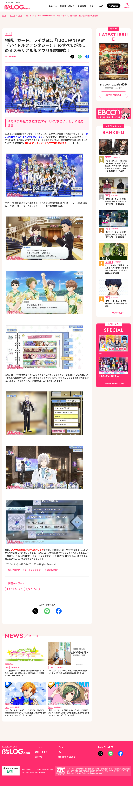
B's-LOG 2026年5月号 (113, 84)
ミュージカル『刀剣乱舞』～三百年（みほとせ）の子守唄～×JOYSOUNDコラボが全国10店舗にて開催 (116, 266)
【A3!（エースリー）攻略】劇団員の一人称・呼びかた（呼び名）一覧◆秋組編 (116, 200)
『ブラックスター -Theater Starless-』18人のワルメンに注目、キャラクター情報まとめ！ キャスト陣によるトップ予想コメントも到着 (116, 165)
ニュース (53, 6)
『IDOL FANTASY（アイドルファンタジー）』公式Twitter (31, 569)
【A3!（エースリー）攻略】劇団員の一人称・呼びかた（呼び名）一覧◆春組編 (116, 232)
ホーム (4, 16)
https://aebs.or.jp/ (96, 773)
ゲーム (20, 16)
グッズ (92, 6)
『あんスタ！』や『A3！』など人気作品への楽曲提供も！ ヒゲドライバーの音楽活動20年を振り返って (68, 673)
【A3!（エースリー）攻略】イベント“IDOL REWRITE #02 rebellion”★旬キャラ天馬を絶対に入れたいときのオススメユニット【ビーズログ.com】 (25, 720)
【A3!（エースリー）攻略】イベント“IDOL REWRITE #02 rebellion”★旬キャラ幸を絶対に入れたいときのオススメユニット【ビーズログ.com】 (68, 720)
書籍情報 (82, 6)
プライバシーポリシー (45, 769)
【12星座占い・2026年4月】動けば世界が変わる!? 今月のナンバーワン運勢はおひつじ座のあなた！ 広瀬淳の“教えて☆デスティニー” (25, 675)
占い (101, 6)
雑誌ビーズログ (67, 6)
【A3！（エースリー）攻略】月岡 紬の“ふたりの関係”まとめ (116, 299)
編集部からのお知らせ (66, 757)
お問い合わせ (26, 769)
